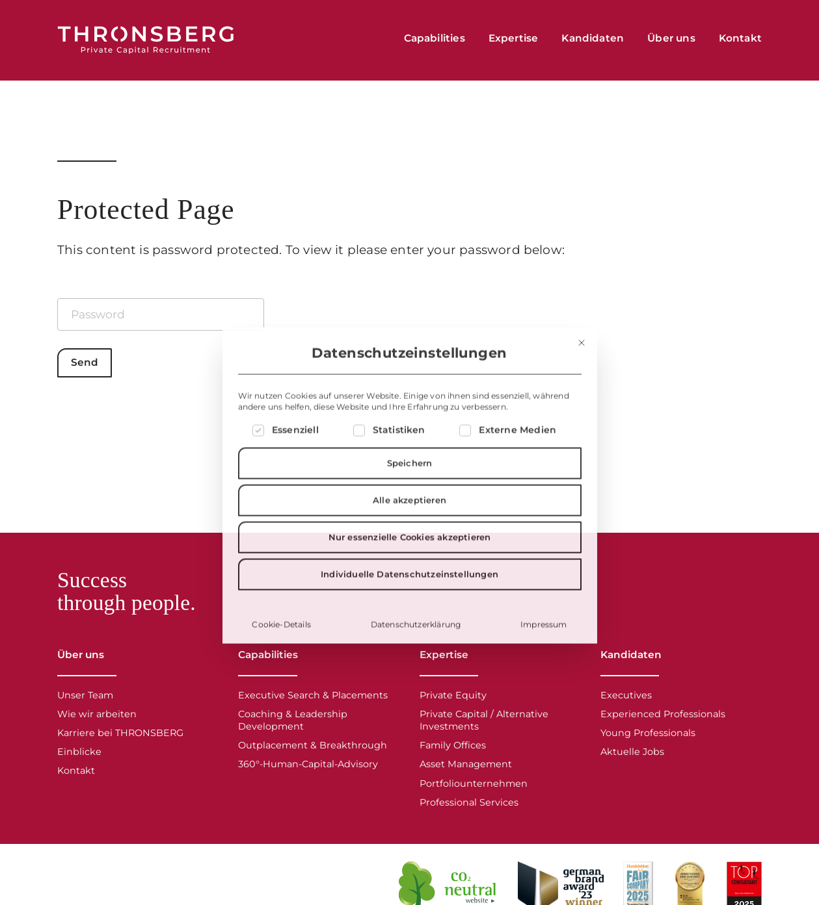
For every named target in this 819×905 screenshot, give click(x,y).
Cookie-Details (281, 678)
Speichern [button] (410, 516)
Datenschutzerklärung (416, 678)
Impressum (543, 678)
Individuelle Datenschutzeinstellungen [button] (409, 627)
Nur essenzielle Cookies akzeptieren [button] (410, 590)
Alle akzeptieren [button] (409, 553)
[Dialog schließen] (581, 396)
